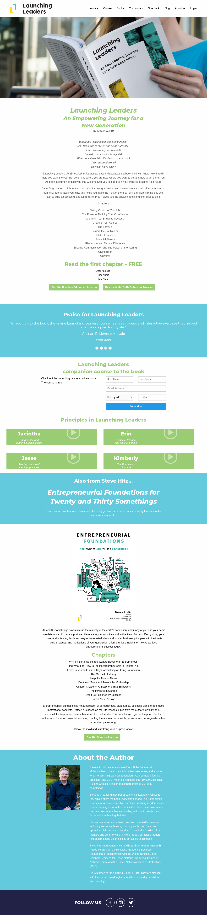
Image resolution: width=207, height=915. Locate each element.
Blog (167, 8)
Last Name (103, 279)
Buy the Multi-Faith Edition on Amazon (129, 287)
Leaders (93, 8)
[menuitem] (31, 8)
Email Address (104, 271)
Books (120, 8)
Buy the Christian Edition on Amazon (74, 287)
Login (193, 8)
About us (180, 8)
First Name (103, 275)
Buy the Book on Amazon (102, 737)
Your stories (136, 8)
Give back (153, 8)
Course (107, 8)
